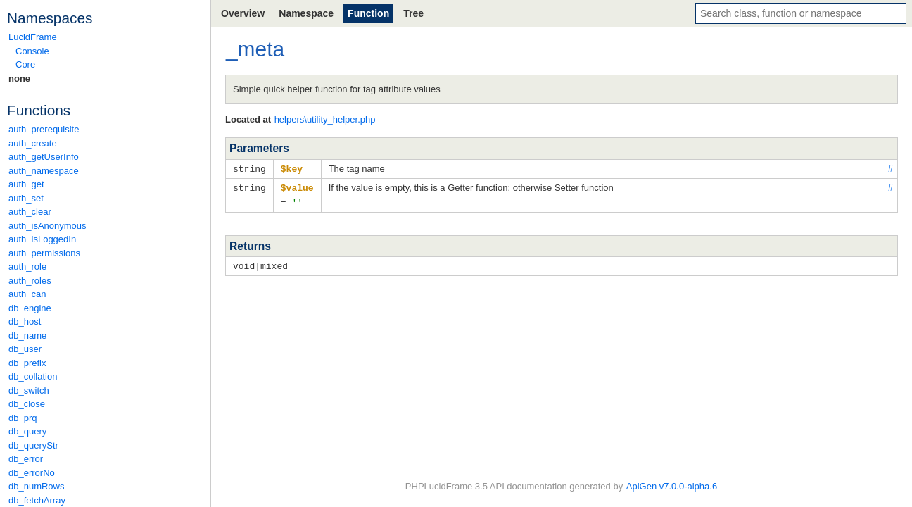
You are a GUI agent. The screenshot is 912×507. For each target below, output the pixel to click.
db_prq (22, 418)
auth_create (32, 143)
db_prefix (27, 363)
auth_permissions (44, 253)
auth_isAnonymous (47, 225)
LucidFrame (32, 37)
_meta (255, 49)
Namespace (306, 13)
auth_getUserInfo (43, 156)
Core (25, 64)
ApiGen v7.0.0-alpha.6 (671, 486)
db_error (25, 458)
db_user (25, 349)
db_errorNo (31, 473)
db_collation (32, 376)
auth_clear (29, 211)
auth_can (27, 294)
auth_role (27, 266)
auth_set (26, 198)
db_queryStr (33, 445)
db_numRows (36, 486)
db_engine (29, 308)
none (19, 78)
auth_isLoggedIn (42, 239)
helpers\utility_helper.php (325, 119)
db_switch (28, 390)
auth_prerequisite (43, 129)
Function (368, 13)
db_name (27, 335)
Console (32, 51)
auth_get (26, 184)
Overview (243, 13)
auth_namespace (43, 170)
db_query (27, 431)
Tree (413, 13)
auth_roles (29, 280)
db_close (26, 404)
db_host (24, 321)
